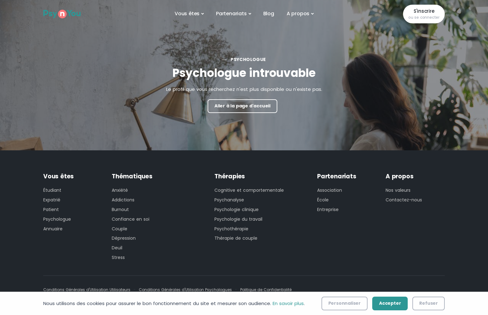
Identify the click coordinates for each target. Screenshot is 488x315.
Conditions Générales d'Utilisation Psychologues (185, 289)
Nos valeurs (398, 190)
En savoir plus (288, 303)
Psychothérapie (231, 229)
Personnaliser (344, 303)
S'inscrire (423, 14)
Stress (118, 257)
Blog (268, 13)
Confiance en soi (130, 219)
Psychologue (248, 59)
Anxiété (120, 190)
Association (329, 190)
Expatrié (51, 200)
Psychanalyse (229, 200)
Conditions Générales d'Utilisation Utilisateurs (86, 289)
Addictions (123, 200)
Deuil (117, 248)
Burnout (120, 209)
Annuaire (53, 229)
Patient (51, 209)
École (323, 200)
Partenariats (231, 13)
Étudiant (52, 190)
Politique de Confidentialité (266, 289)
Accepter (390, 303)
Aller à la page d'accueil (242, 106)
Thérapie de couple (235, 238)
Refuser (428, 303)
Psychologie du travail (238, 219)
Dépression (124, 238)
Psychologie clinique (236, 209)
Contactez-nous (404, 200)
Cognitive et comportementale (249, 190)
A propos (298, 13)
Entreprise (328, 209)
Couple (119, 229)
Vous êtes (187, 13)
